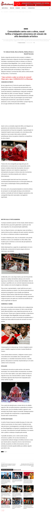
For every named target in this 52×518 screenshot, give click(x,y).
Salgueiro (5, 451)
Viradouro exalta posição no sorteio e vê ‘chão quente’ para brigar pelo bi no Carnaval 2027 (5, 506)
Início (2, 11)
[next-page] (3, 510)
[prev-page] (1, 510)
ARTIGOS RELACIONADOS (7, 469)
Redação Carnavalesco (21, 42)
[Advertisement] (26, 20)
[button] (49, 8)
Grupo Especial (6, 11)
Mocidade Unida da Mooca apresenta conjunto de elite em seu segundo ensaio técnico (27, 465)
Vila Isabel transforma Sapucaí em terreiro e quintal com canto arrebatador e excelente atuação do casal (8, 465)
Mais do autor (17, 469)
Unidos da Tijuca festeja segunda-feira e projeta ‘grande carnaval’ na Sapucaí (17, 480)
